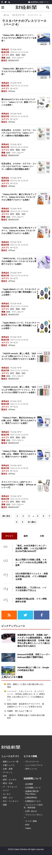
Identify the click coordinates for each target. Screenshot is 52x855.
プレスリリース (18, 15)
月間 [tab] (42, 536)
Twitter (28, 828)
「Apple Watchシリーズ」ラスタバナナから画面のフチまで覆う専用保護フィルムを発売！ (18, 292)
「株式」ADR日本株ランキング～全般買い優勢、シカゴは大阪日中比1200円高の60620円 (31, 548)
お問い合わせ (31, 811)
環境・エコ (8, 797)
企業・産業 (8, 769)
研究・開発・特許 (18, 55)
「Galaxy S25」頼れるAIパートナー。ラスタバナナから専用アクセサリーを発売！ (18, 38)
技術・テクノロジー (15, 58)
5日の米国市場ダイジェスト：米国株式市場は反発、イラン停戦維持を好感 (31, 576)
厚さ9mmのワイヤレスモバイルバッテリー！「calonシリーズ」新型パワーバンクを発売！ (18, 102)
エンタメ (7, 794)
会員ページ (44, 2)
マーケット (8, 772)
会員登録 (33, 2)
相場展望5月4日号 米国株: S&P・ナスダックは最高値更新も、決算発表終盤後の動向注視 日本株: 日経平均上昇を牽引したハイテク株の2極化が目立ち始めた (34, 640)
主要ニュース (9, 765)
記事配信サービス (33, 801)
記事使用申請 (31, 797)
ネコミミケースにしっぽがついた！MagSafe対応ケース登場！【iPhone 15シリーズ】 (18, 485)
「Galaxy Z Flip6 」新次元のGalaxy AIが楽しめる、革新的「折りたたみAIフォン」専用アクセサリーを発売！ (18, 420)
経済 (5, 776)
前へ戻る (6, 516)
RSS (27, 825)
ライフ (6, 790)
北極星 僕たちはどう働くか (19, 711)
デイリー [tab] (9, 536)
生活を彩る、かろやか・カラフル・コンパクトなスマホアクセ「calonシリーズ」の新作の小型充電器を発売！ (18, 133)
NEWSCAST (13, 60)
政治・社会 (8, 783)
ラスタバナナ (16, 49)
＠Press (11, 91)
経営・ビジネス (10, 779)
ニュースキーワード (34, 765)
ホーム (6, 15)
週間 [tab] (26, 536)
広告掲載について (33, 787)
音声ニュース (31, 769)
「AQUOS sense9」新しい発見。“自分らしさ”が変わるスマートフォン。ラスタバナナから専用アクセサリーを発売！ (18, 356)
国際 (5, 805)
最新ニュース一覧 (10, 761)
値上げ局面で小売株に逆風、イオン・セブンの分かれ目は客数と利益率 (31, 562)
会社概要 (29, 784)
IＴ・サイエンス (10, 787)
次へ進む (32, 522)
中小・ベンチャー (10, 801)
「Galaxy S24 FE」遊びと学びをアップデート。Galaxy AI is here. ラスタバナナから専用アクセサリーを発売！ (18, 197)
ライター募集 (31, 821)
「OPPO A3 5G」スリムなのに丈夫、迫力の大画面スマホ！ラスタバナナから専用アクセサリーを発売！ (18, 261)
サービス (14, 88)
